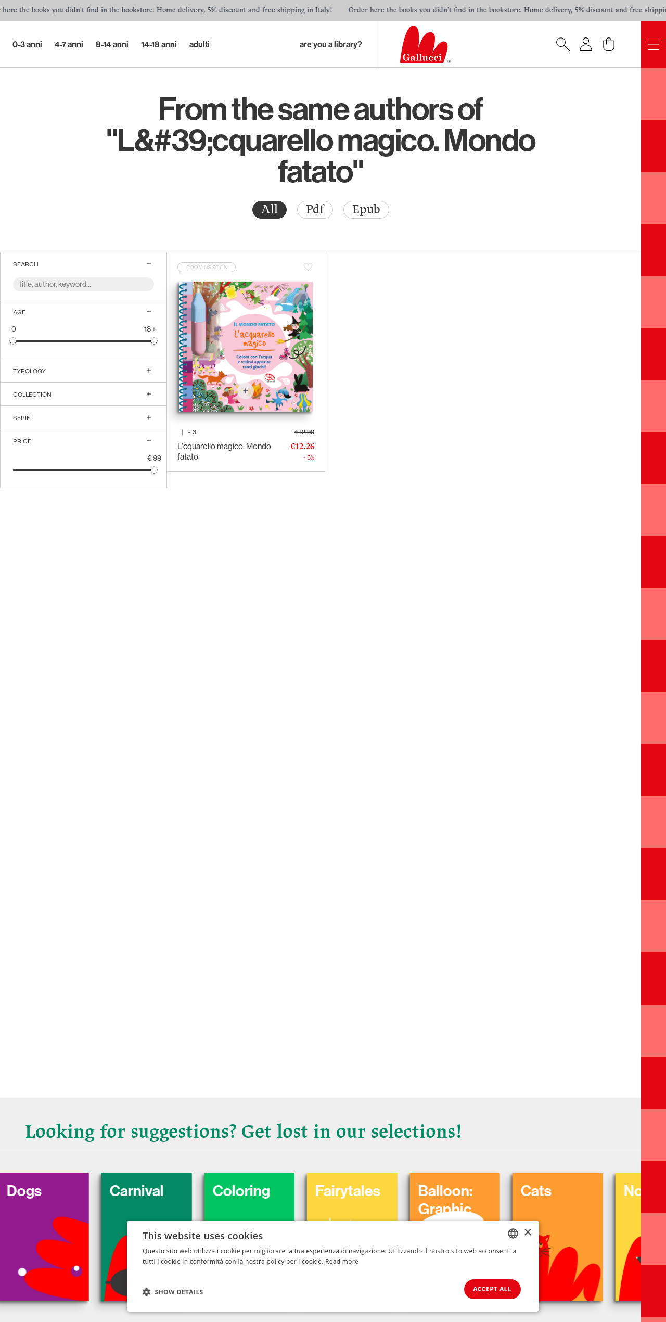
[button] (173, 1291)
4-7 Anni (69, 44)
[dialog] (333, 1265)
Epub (366, 209)
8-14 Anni (112, 44)
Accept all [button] (488, 1288)
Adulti (199, 44)
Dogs (43, 1189)
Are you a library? (331, 44)
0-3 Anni (27, 44)
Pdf (315, 209)
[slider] (13, 340)
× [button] (527, 1232)
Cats (562, 1189)
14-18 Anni (159, 44)
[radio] (269, 210)
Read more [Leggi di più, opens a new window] (341, 1260)
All (269, 209)
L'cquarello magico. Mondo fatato (224, 451)
